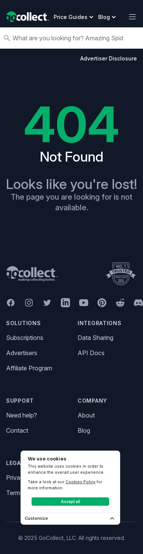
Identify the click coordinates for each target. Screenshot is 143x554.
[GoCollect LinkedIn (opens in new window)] (65, 302)
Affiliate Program (29, 368)
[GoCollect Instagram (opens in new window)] (28, 302)
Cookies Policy (80, 481)
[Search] (75, 38)
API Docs (91, 353)
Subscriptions (24, 337)
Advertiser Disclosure (108, 58)
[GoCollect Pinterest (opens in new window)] (101, 302)
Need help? (21, 415)
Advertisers (21, 353)
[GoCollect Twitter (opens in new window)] (47, 302)
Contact (17, 430)
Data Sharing (95, 337)
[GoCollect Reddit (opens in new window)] (120, 302)
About (86, 415)
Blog (84, 430)
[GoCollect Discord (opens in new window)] (138, 302)
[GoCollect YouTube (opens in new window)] (83, 302)
